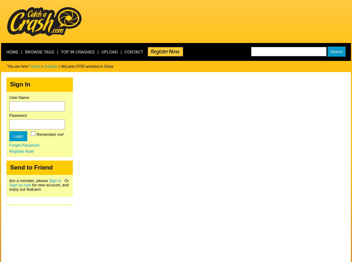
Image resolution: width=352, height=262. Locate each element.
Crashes (50, 66)
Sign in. (55, 180)
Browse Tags (39, 52)
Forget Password (24, 145)
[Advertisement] (220, 21)
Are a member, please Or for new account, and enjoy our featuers (39, 184)
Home (12, 52)
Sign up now (20, 185)
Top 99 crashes (78, 52)
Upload (110, 52)
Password (18, 115)
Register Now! (21, 151)
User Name (19, 97)
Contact (134, 52)
